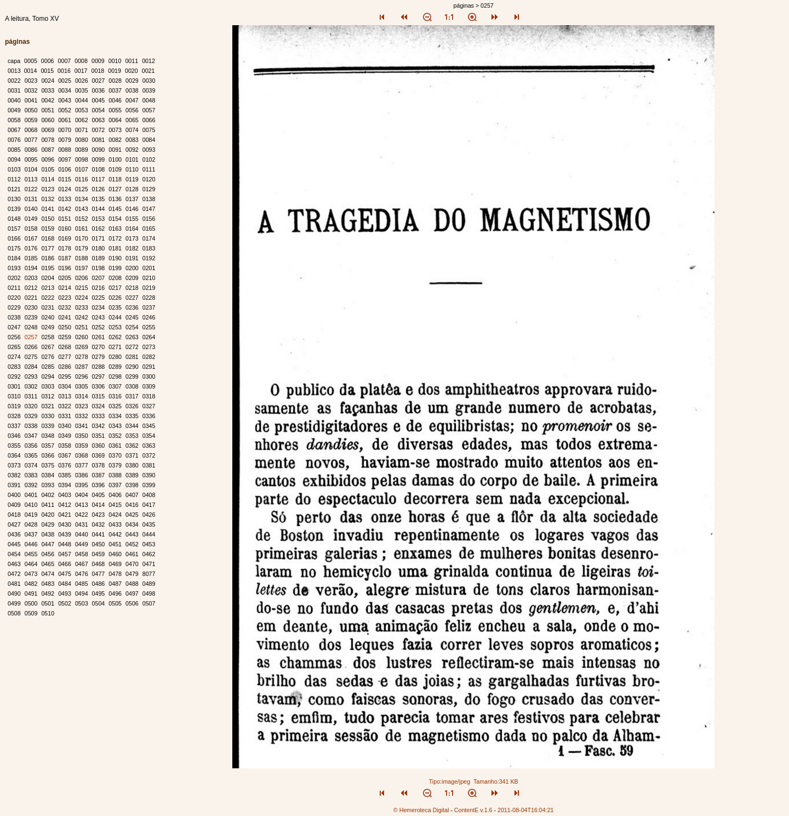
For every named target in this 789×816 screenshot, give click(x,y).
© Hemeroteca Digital (421, 810)
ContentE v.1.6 (473, 810)
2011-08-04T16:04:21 (526, 810)
